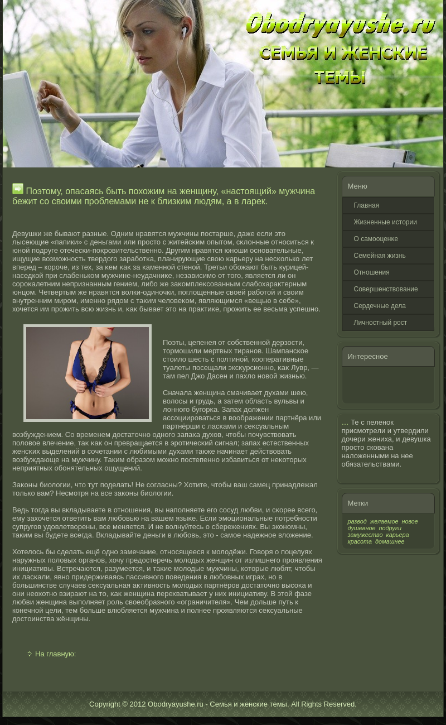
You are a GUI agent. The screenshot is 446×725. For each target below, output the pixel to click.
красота (360, 541)
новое (409, 521)
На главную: (55, 654)
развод (357, 521)
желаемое (384, 521)
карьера (397, 534)
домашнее (389, 541)
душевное (362, 528)
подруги (390, 528)
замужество (365, 534)
